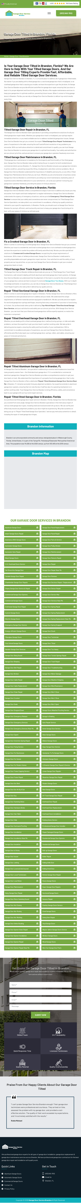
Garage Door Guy (10, 796)
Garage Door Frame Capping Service (17, 771)
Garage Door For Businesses (14, 753)
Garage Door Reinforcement (51, 552)
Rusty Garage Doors (49, 881)
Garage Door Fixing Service (14, 747)
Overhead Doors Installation (51, 814)
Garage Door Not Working (13, 917)
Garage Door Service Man (50, 595)
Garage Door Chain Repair (13, 692)
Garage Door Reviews (49, 576)
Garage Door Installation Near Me (16, 838)
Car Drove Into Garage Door (14, 570)
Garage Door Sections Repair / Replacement (57, 582)
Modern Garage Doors (49, 783)
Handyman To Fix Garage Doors (52, 753)
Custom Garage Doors (12, 613)
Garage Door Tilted (48, 643)
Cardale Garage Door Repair (14, 576)
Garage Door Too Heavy (50, 649)
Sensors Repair (47, 899)
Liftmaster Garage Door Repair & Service (56, 765)
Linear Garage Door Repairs (51, 771)
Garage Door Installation (13, 832)
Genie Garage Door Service (51, 729)
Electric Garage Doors (12, 619)
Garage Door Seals (11, 704)
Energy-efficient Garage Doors (15, 631)
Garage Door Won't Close (50, 692)
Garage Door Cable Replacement (16, 686)
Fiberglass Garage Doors (13, 637)
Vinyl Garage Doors (48, 923)
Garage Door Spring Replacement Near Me (56, 619)
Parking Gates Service (49, 820)
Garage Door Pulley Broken (51, 546)
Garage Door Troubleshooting (52, 668)
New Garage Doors (48, 789)
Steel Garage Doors (48, 911)
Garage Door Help (11, 820)
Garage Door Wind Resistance (52, 686)
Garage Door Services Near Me (52, 601)
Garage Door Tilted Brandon (19, 57)
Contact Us (8, 1185)
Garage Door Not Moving (13, 911)
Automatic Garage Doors (13, 546)
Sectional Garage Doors (50, 893)
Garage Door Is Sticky (12, 850)
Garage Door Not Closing (13, 905)
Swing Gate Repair (48, 917)
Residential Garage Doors (50, 844)
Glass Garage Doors (48, 735)
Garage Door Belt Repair (13, 668)
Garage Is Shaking (48, 716)
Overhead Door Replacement (52, 808)
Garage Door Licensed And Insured (16, 869)
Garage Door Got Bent (12, 783)
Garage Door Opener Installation (16, 936)
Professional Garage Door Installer (53, 826)
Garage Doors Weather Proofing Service (55, 710)
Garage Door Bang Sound (13, 655)
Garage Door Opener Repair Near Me (17, 948)
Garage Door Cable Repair (13, 680)
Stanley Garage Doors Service (52, 905)
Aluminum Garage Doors (13, 528)
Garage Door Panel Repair (51, 534)
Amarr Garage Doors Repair (14, 534)
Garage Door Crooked (12, 698)
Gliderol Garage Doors (49, 741)
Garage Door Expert (11, 735)
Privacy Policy (9, 1189)
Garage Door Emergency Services (16, 722)
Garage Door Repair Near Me (51, 570)
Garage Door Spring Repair (51, 607)
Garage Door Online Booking (14, 923)
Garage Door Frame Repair (14, 777)
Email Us (48, 1177)
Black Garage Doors (11, 558)
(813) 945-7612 (66, 13)
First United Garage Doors (14, 643)
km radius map (40, 482)
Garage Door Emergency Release (16, 716)
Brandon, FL (49, 1181)
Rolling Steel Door (48, 869)
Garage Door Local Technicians (15, 875)
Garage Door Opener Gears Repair (16, 930)
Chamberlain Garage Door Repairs (16, 582)
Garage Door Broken (12, 674)
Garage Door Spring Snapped (52, 625)
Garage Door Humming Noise (14, 802)
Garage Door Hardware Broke (15, 808)
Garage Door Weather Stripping (52, 680)
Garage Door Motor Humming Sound (17, 899)
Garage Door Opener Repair (14, 942)
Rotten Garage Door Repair (51, 875)
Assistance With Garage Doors (15, 540)
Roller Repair (46, 856)
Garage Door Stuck (48, 631)
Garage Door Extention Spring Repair (17, 741)
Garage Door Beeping (12, 662)
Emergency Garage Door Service (16, 625)
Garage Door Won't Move (50, 698)
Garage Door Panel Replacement (53, 528)
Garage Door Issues (11, 856)
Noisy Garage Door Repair (13, 893)
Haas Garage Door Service (51, 747)
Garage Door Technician (50, 637)
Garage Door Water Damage (51, 674)
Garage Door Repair (49, 564)
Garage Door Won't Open (50, 704)
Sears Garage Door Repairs (51, 887)
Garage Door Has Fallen (13, 814)
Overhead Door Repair (49, 802)
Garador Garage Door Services (15, 649)
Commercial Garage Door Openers (16, 595)
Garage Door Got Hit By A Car (15, 789)
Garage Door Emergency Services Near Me (19, 729)
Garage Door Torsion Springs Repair (54, 655)
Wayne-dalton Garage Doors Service (54, 930)
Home (6, 57)
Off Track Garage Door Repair (52, 796)
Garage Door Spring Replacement (53, 613)
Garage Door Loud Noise (13, 881)
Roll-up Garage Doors (49, 850)
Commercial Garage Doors (13, 601)
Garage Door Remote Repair (51, 558)
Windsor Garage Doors (49, 936)
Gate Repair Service (49, 722)
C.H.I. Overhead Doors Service (15, 564)
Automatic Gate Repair (13, 552)
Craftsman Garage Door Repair (15, 607)
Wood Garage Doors (49, 942)
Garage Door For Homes (13, 759)
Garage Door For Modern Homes (15, 765)
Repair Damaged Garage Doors (52, 832)
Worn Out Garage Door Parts (51, 948)
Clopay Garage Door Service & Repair (17, 588)
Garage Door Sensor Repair (51, 588)
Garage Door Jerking (12, 863)
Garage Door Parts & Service (52, 540)
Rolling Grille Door (48, 863)
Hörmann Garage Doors (50, 759)
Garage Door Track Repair (51, 662)
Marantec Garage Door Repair (52, 777)
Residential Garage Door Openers (53, 838)
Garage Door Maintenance (14, 887)
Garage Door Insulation (13, 844)
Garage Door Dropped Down (14, 710)
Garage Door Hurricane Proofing (16, 826)
